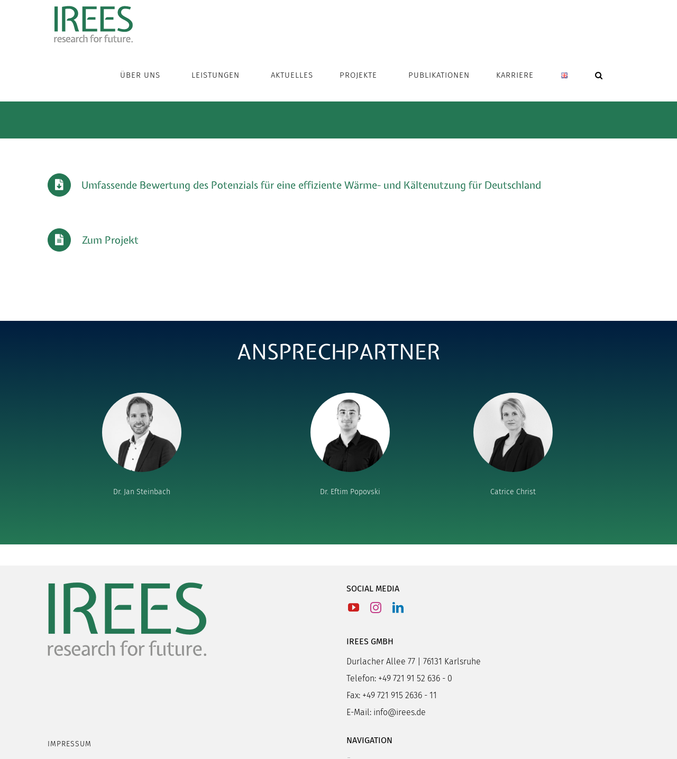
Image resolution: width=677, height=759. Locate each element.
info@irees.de (399, 712)
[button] (599, 75)
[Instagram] (376, 607)
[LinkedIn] (398, 607)
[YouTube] (353, 607)
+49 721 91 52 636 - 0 (415, 678)
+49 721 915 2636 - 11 (399, 695)
